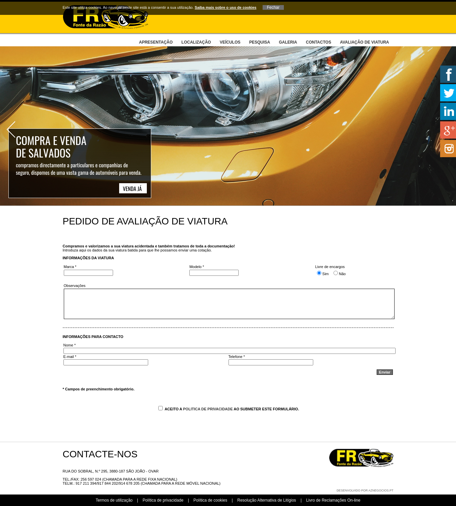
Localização (196, 42)
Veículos (230, 42)
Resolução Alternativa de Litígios (266, 500)
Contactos (318, 42)
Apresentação (156, 42)
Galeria (288, 42)
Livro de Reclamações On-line (333, 500)
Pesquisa (259, 42)
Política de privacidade (163, 500)
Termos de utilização (114, 500)
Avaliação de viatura (364, 42)
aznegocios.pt (380, 490)
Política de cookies (210, 500)
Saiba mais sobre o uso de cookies (226, 7)
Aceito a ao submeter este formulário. (228, 409)
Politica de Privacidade (208, 409)
